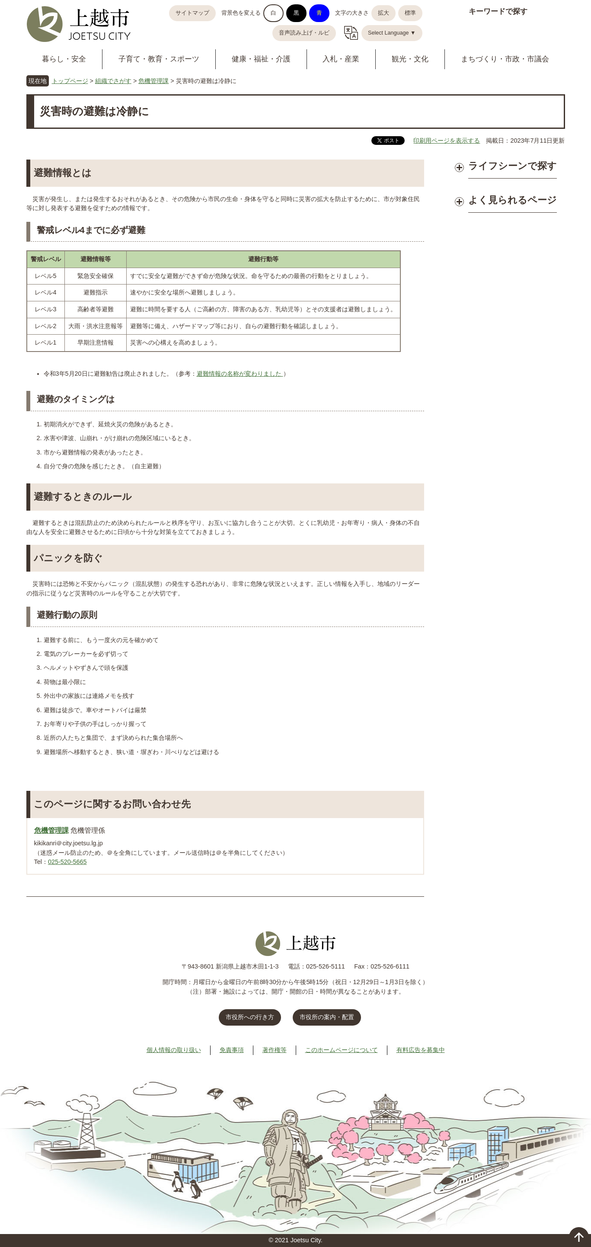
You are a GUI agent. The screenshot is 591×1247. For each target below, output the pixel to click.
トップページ (70, 80)
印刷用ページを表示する (446, 140)
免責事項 (232, 1049)
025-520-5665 (67, 861)
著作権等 (274, 1049)
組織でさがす (113, 80)
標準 (410, 13)
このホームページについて (341, 1049)
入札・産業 (341, 59)
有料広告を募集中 (420, 1049)
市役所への (250, 1017)
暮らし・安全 (64, 59)
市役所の (327, 1017)
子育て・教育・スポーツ (158, 59)
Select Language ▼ (392, 33)
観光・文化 (410, 59)
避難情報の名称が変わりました (240, 373)
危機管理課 (153, 80)
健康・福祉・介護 (261, 59)
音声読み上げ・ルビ (304, 33)
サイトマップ (192, 13)
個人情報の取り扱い (174, 1049)
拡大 (383, 13)
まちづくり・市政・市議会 (505, 59)
